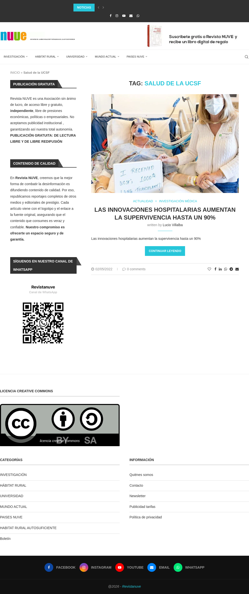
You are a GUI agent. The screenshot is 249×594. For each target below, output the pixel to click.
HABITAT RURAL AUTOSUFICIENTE (28, 528)
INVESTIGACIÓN (14, 56)
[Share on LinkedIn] (220, 269)
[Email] (131, 16)
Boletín (5, 539)
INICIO (15, 72)
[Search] (246, 57)
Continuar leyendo (165, 251)
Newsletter (137, 496)
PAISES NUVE (135, 56)
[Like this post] (209, 269)
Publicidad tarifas (142, 507)
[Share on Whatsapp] (225, 269)
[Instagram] (117, 16)
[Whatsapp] (138, 16)
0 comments (133, 269)
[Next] (103, 7)
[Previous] (98, 7)
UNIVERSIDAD (75, 56)
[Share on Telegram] (231, 269)
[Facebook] (110, 16)
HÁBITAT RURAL (45, 56)
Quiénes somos (141, 475)
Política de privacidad (145, 517)
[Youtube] (123, 16)
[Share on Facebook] (215, 269)
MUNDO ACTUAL (105, 56)
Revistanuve (131, 586)
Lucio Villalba (173, 225)
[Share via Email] (237, 269)
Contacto (136, 485)
